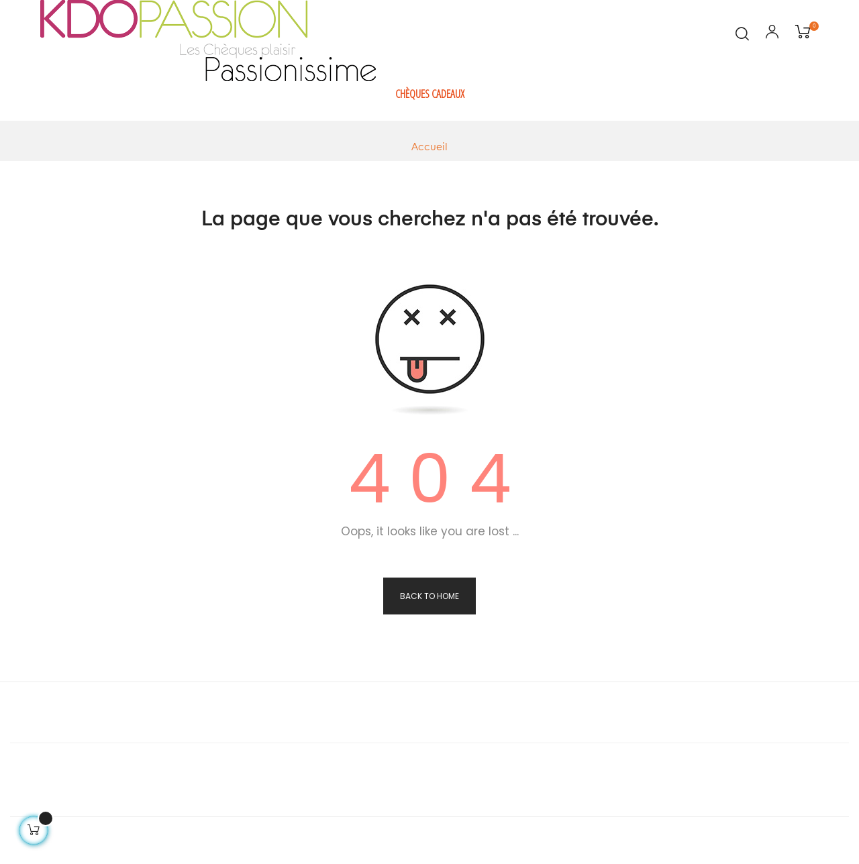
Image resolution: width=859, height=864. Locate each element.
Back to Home (429, 596)
